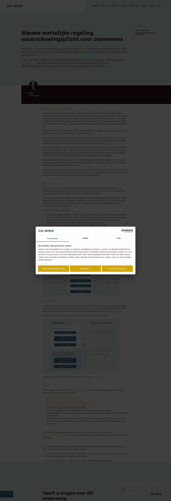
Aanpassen (85, 268)
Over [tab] (119, 238)
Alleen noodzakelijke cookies (53, 268)
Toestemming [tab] (52, 238)
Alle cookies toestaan (117, 268)
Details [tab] (85, 238)
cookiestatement (45, 260)
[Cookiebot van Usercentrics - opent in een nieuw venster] (123, 230)
